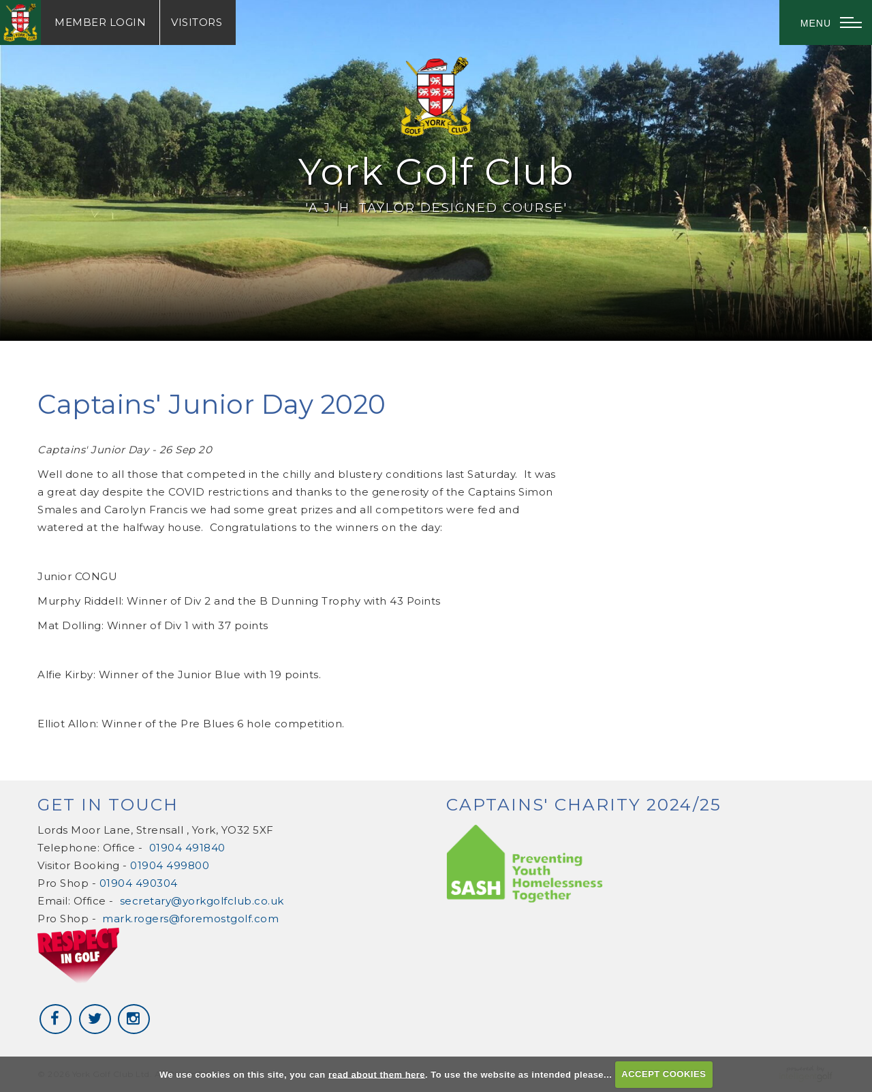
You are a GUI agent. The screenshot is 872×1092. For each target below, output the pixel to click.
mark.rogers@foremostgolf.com (190, 918)
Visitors (196, 22)
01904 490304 (138, 883)
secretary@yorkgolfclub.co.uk (202, 900)
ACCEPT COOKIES (663, 1074)
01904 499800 (169, 865)
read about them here (376, 1074)
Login (100, 22)
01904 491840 (187, 847)
